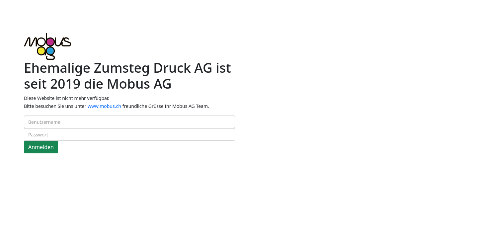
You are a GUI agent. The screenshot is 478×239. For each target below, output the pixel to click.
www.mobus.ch (104, 106)
